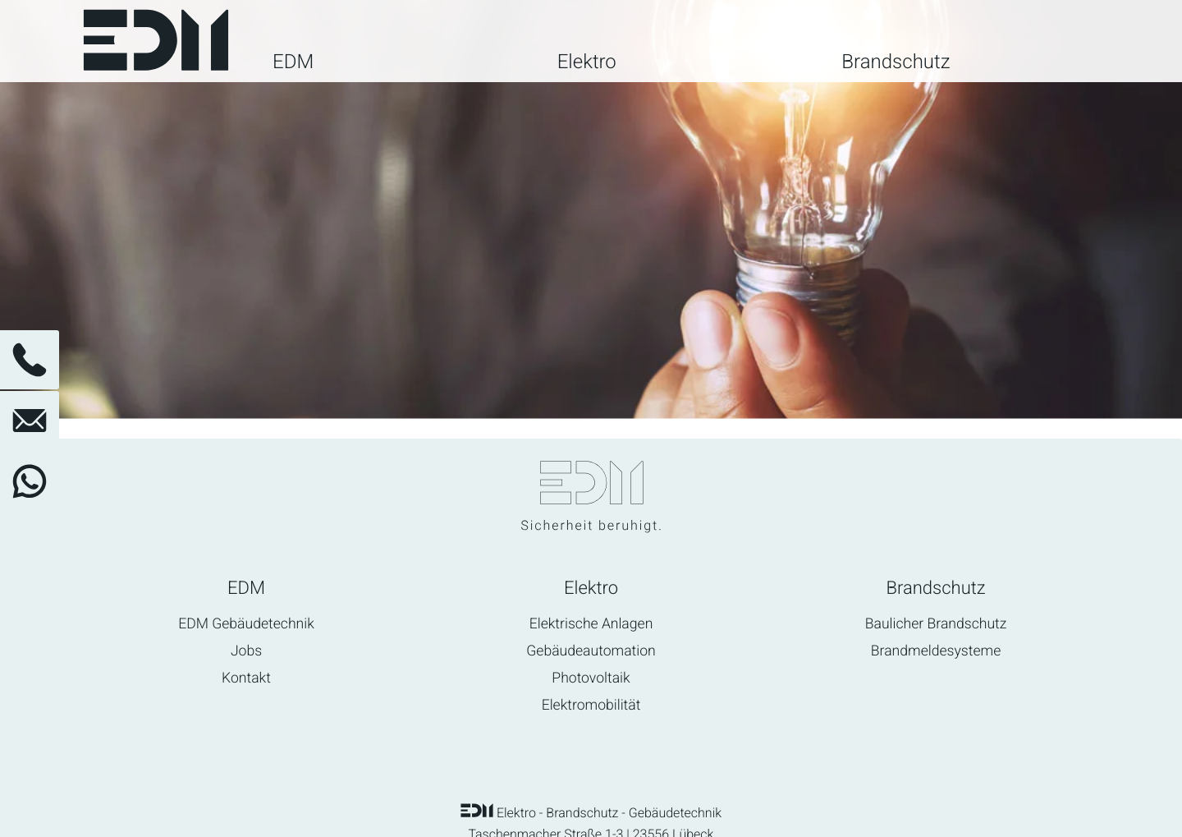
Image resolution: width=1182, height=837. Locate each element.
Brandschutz (895, 62)
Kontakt (246, 679)
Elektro (586, 62)
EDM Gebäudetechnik (246, 624)
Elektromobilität (591, 706)
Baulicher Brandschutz (936, 624)
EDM (293, 62)
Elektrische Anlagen (591, 624)
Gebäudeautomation (590, 652)
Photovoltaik (591, 679)
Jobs (246, 652)
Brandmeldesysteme (936, 652)
